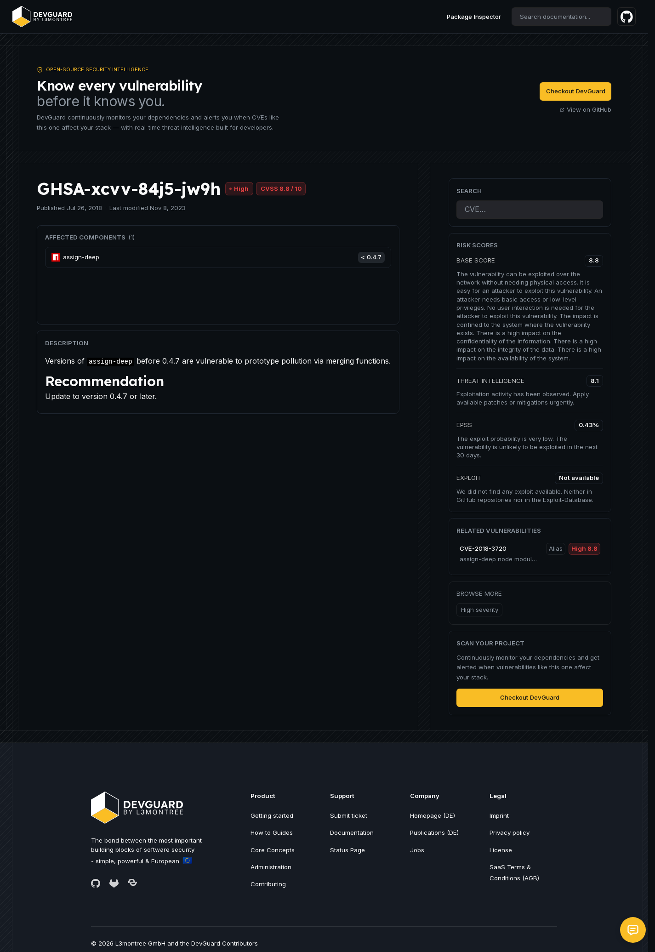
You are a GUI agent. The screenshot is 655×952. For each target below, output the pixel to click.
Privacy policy (510, 832)
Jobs (417, 850)
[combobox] (561, 16)
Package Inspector (474, 16)
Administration (271, 867)
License (501, 850)
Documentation (352, 832)
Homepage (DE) (432, 815)
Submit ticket (348, 815)
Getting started (272, 815)
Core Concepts (273, 850)
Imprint (499, 815)
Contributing (268, 884)
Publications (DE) (434, 832)
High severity (479, 609)
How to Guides (272, 832)
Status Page (347, 850)
